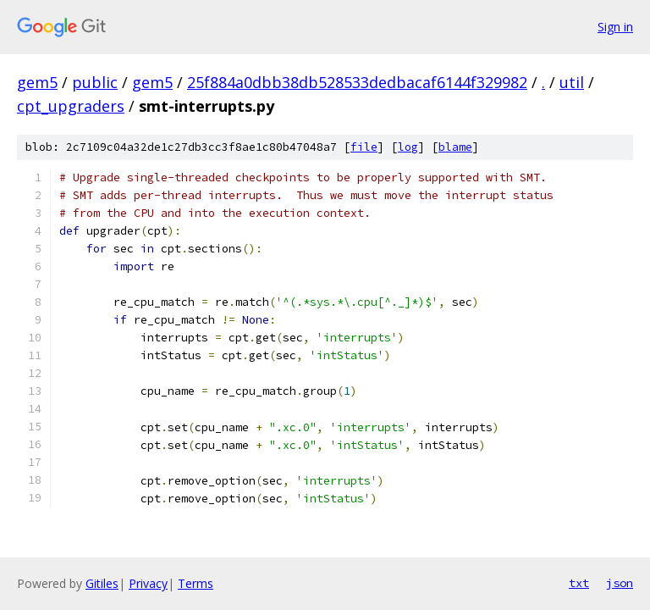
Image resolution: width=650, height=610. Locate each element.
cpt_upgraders (70, 106)
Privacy (148, 583)
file (363, 147)
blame (455, 147)
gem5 (37, 82)
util (571, 82)
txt (579, 583)
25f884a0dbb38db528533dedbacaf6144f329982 (357, 82)
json (619, 583)
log (408, 147)
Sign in (615, 27)
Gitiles (101, 583)
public (95, 82)
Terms (195, 583)
